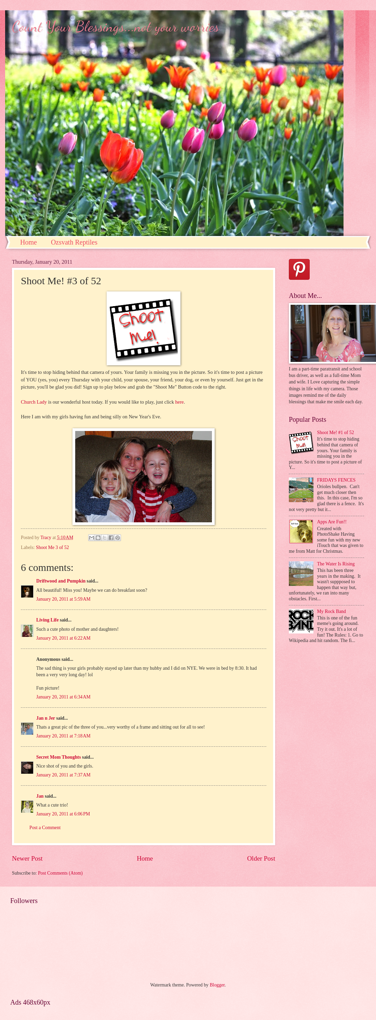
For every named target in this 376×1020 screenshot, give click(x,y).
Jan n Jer (45, 718)
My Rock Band (331, 611)
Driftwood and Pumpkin (60, 581)
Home (28, 242)
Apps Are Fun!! (332, 521)
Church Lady (34, 402)
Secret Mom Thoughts (58, 757)
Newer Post (27, 858)
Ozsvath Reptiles (74, 242)
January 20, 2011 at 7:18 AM (63, 735)
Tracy (46, 537)
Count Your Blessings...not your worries (115, 26)
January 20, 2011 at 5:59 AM (63, 599)
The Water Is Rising (336, 563)
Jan (39, 796)
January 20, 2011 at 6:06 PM (63, 813)
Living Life (47, 620)
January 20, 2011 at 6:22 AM (63, 638)
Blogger (217, 985)
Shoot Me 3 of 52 (52, 547)
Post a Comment (45, 827)
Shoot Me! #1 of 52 (335, 432)
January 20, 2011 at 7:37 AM (63, 774)
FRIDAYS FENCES (336, 480)
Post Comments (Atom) (60, 873)
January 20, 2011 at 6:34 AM (63, 696)
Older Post (261, 858)
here (179, 402)
